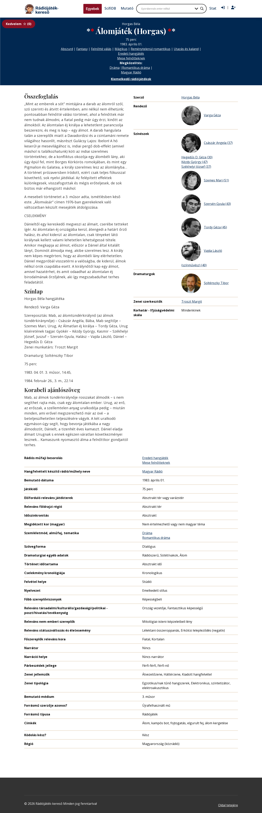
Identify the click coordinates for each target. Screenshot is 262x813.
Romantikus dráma (136, 68)
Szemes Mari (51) (205, 180)
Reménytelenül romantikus (150, 49)
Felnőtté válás (101, 49)
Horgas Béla (190, 97)
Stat (212, 8)
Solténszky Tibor (205, 283)
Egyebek (92, 9)
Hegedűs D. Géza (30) (196, 157)
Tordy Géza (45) (204, 227)
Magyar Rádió (131, 72)
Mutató (127, 8)
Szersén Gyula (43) (206, 204)
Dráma (115, 68)
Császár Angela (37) (207, 143)
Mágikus (121, 49)
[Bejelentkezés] (223, 7)
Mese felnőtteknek (131, 58)
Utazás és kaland (186, 49)
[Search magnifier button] (202, 8)
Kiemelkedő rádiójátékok (131, 79)
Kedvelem (18, 24)
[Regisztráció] (233, 7)
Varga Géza (201, 115)
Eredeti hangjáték (131, 53)
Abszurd (67, 49)
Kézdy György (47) (194, 162)
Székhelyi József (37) (196, 166)
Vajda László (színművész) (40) (201, 254)
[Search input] (167, 8)
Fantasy (82, 49)
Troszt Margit (191, 301)
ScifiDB (110, 8)
